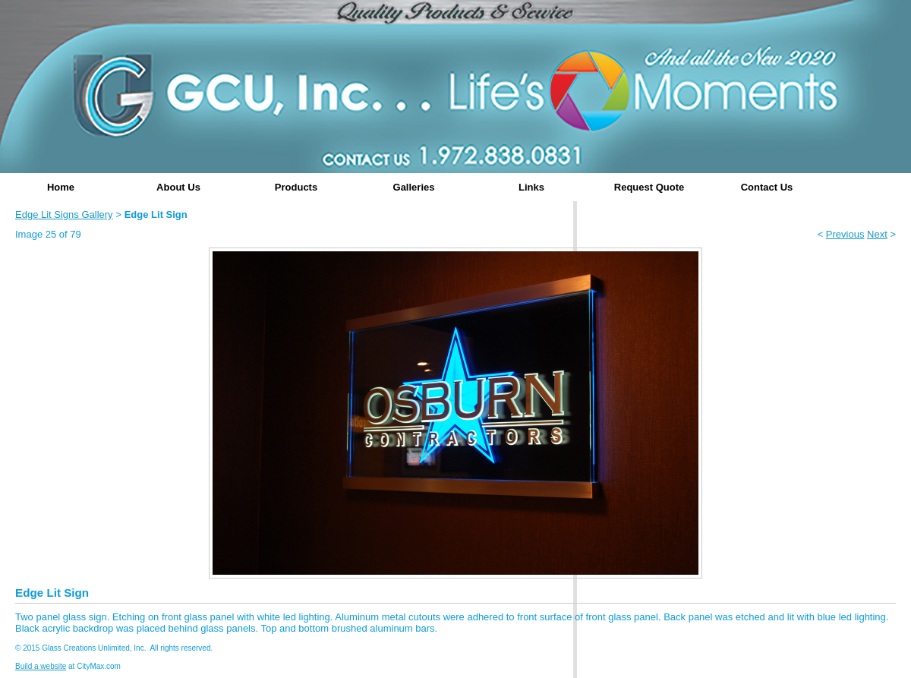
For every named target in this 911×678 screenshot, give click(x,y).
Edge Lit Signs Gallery (64, 214)
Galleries (414, 187)
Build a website (40, 666)
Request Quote (649, 187)
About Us (178, 187)
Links (531, 187)
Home (60, 187)
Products (296, 187)
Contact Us (767, 187)
